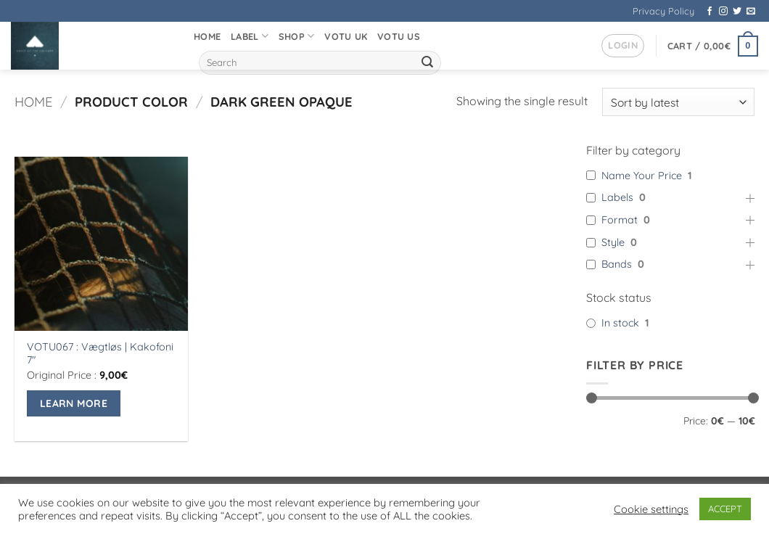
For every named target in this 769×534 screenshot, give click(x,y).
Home (207, 36)
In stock (620, 322)
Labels (617, 198)
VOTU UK (345, 36)
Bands (616, 264)
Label (249, 36)
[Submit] (427, 63)
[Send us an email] (751, 12)
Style (613, 242)
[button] (622, 45)
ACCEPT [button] (725, 508)
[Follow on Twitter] (737, 12)
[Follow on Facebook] (709, 12)
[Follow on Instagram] (723, 12)
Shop (296, 36)
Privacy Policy (663, 11)
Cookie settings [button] (651, 509)
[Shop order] (678, 102)
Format (619, 219)
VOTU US (398, 36)
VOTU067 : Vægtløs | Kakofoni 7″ (100, 353)
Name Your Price (641, 175)
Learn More (73, 403)
